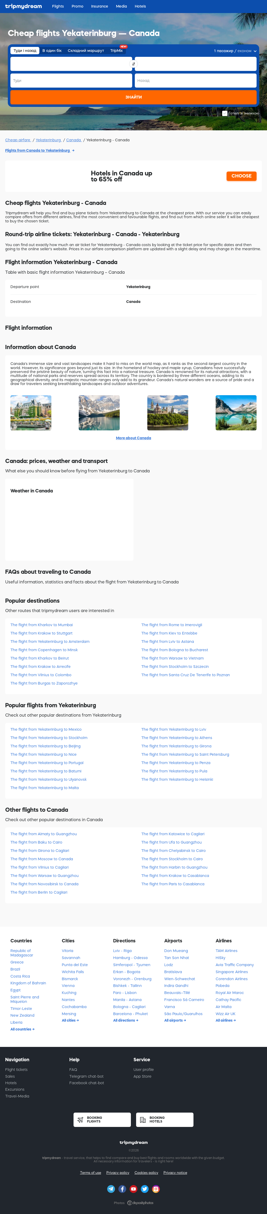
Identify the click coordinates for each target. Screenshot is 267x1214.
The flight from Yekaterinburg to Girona (176, 746)
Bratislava (173, 972)
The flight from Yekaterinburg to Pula (174, 771)
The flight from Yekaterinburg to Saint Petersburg (185, 754)
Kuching (69, 993)
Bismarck (70, 979)
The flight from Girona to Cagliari (39, 850)
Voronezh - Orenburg (132, 979)
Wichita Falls (73, 972)
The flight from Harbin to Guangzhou (174, 867)
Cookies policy (146, 1172)
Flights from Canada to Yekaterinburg (38, 150)
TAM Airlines (227, 951)
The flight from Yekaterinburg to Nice (43, 754)
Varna (169, 1007)
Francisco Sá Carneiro (184, 1000)
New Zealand (22, 1015)
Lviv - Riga (122, 951)
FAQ (73, 1069)
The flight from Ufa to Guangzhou (171, 842)
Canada (74, 140)
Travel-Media (17, 1096)
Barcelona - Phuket (130, 1014)
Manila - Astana (127, 1000)
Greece (17, 962)
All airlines (224, 1020)
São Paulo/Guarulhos (183, 1014)
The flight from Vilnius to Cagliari (39, 867)
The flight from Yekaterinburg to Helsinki (177, 779)
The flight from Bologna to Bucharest (174, 650)
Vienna (68, 985)
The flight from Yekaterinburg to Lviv (173, 729)
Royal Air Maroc (230, 993)
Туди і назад (25, 50)
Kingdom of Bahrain (28, 983)
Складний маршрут (86, 50)
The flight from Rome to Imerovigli (171, 625)
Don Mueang (176, 951)
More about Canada (133, 438)
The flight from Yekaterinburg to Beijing (45, 746)
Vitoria (67, 951)
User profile (144, 1069)
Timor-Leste (21, 1008)
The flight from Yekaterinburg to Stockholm (48, 738)
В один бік (52, 50)
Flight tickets (16, 1069)
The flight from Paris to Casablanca (172, 884)
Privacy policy (117, 1172)
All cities (69, 1020)
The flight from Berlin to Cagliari (38, 892)
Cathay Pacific (228, 1000)
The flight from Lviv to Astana (167, 641)
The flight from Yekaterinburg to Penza (175, 763)
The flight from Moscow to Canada (41, 859)
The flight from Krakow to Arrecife (40, 666)
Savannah (71, 958)
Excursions (15, 1089)
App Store (142, 1076)
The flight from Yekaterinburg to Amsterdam (49, 641)
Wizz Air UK (225, 1014)
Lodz (168, 965)
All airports (174, 1020)
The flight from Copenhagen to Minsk (44, 650)
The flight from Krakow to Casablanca (175, 875)
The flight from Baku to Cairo (36, 842)
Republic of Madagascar (21, 953)
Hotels (11, 1083)
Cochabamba (74, 1007)
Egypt (15, 990)
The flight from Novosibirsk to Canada (44, 884)
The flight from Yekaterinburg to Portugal (46, 763)
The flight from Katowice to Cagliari (172, 834)
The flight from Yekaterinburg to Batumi (45, 771)
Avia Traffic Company (235, 965)
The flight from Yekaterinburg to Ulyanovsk (48, 779)
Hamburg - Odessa (130, 958)
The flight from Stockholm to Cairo (172, 859)
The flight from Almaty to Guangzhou (43, 834)
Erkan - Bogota (126, 972)
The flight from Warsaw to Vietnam (172, 658)
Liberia (16, 1022)
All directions (124, 1020)
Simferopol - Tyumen (131, 965)
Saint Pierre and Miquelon (24, 999)
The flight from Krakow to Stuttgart (41, 633)
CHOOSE (242, 176)
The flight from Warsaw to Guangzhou (44, 875)
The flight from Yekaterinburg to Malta (44, 788)
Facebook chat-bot (86, 1083)
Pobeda (222, 985)
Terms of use (90, 1172)
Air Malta (224, 1007)
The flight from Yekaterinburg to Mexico (46, 729)
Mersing (69, 1014)
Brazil (15, 969)
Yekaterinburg (49, 140)
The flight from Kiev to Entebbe (169, 633)
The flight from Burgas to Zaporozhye (44, 683)
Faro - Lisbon (125, 993)
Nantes (68, 1000)
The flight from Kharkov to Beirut (39, 658)
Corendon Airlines (232, 979)
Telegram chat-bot (86, 1076)
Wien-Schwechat (179, 979)
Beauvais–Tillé (177, 993)
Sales (10, 1076)
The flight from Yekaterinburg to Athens (176, 738)
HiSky (220, 958)
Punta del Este (75, 965)
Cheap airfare (18, 140)
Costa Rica (20, 976)
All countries (21, 1029)
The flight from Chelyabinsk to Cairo (173, 850)
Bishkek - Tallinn (127, 985)
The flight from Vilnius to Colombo (40, 675)
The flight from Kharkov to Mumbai (41, 625)
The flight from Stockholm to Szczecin (175, 666)
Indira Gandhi (176, 985)
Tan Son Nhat (176, 958)
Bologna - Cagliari (129, 1007)
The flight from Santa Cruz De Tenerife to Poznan (185, 675)
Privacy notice (175, 1172)
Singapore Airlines (232, 972)
